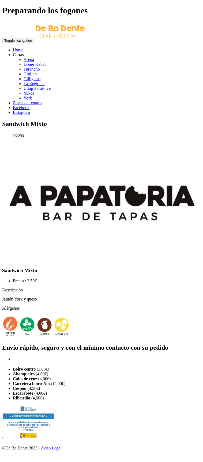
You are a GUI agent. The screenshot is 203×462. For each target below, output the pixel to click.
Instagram (21, 112)
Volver (18, 135)
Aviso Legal (51, 448)
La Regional (34, 83)
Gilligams (32, 78)
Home (18, 50)
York (28, 98)
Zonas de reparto (27, 103)
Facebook (21, 107)
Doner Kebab (35, 64)
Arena (29, 59)
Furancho (32, 69)
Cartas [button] (18, 54)
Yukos (29, 93)
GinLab (30, 74)
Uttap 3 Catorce (37, 88)
